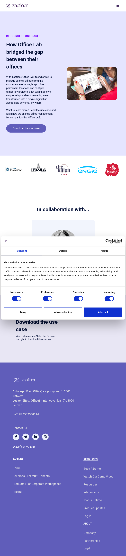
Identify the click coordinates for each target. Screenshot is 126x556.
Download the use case (26, 128)
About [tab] (104, 250)
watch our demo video (98, 489)
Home (17, 476)
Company (89, 546)
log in (87, 529)
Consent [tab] (22, 250)
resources (90, 497)
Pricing (17, 500)
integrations (91, 505)
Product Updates (94, 521)
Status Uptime (92, 513)
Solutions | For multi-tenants (31, 484)
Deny (23, 312)
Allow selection (63, 312)
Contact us (20, 436)
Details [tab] (63, 250)
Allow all (103, 312)
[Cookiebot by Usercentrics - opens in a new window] (108, 241)
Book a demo (92, 481)
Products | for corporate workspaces (37, 492)
